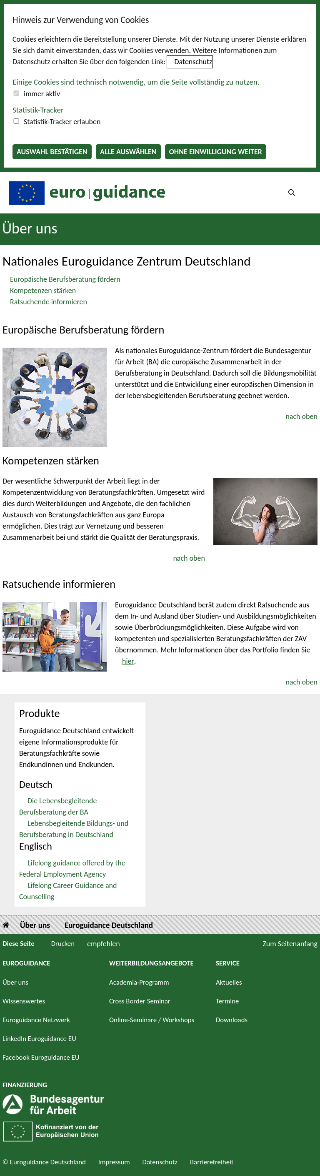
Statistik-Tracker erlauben (62, 121)
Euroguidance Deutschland (109, 925)
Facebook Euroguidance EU (41, 1057)
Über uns (30, 228)
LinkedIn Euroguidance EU (39, 1038)
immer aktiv (42, 93)
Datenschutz (193, 61)
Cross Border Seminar (139, 1001)
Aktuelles (229, 982)
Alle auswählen (128, 151)
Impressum (114, 1162)
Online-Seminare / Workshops (151, 1020)
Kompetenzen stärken (43, 290)
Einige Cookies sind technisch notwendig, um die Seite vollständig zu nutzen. (136, 82)
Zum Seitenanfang (290, 943)
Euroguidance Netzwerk (36, 1020)
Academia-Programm (139, 982)
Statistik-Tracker (38, 110)
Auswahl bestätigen (52, 151)
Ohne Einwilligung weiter (215, 151)
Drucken (63, 943)
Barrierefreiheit (212, 1162)
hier (128, 661)
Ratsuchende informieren (48, 301)
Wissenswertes (23, 1001)
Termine (227, 1001)
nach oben (301, 416)
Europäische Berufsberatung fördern (65, 279)
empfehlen (103, 943)
